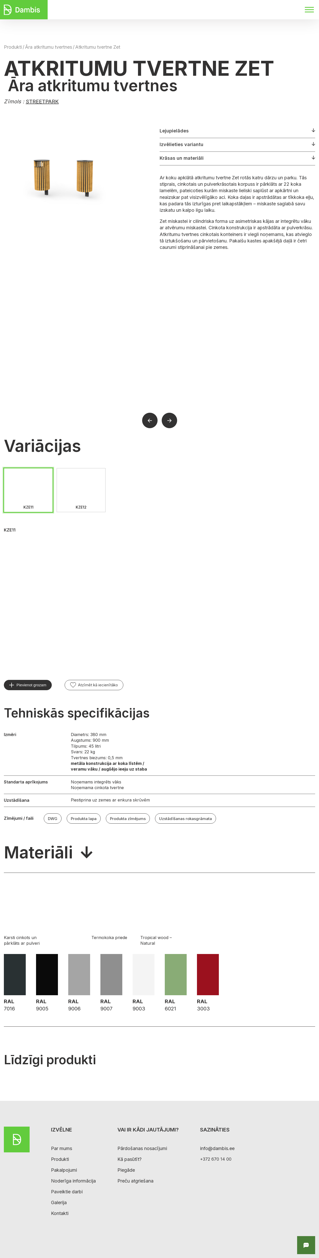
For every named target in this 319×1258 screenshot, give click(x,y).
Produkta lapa (84, 818)
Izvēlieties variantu (181, 144)
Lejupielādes (174, 130)
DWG (52, 818)
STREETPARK (42, 101)
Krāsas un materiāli (182, 158)
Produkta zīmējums (128, 818)
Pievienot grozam (31, 685)
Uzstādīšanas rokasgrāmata (185, 818)
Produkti (13, 47)
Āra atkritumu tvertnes (48, 47)
